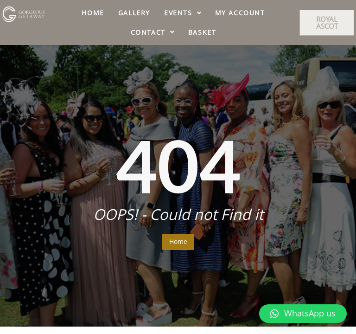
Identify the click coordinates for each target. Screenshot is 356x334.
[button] (326, 23)
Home (178, 241)
